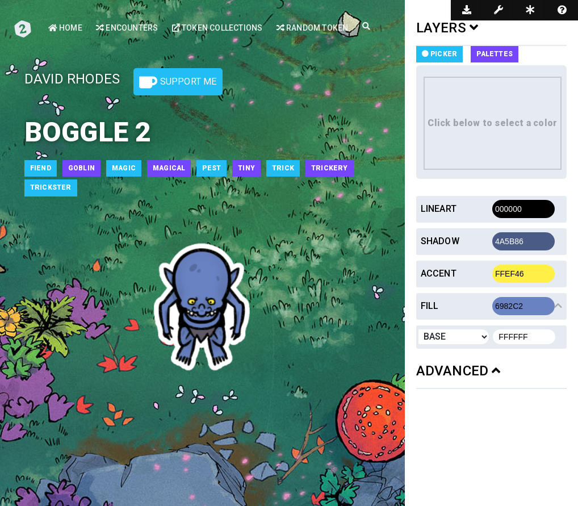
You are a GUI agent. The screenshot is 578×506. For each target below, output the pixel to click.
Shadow (440, 241)
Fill (430, 305)
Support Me (177, 82)
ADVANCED (458, 371)
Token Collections (217, 27)
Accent (438, 273)
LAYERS (447, 28)
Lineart (438, 208)
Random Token (313, 27)
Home (65, 27)
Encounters (127, 27)
